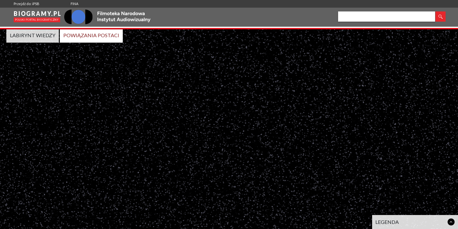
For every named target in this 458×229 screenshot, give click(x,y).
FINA (74, 4)
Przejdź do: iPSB (26, 4)
